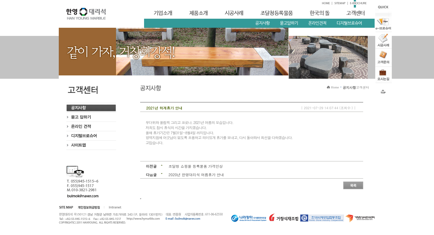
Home (335, 87)
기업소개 (163, 13)
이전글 (151, 166)
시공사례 (234, 13)
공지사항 (262, 23)
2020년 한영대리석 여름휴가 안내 (196, 174)
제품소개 (198, 13)
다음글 (151, 174)
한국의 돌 (319, 13)
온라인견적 (317, 23)
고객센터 (355, 13)
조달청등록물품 (276, 13)
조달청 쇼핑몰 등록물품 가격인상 (195, 166)
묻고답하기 (289, 23)
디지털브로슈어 (349, 23)
